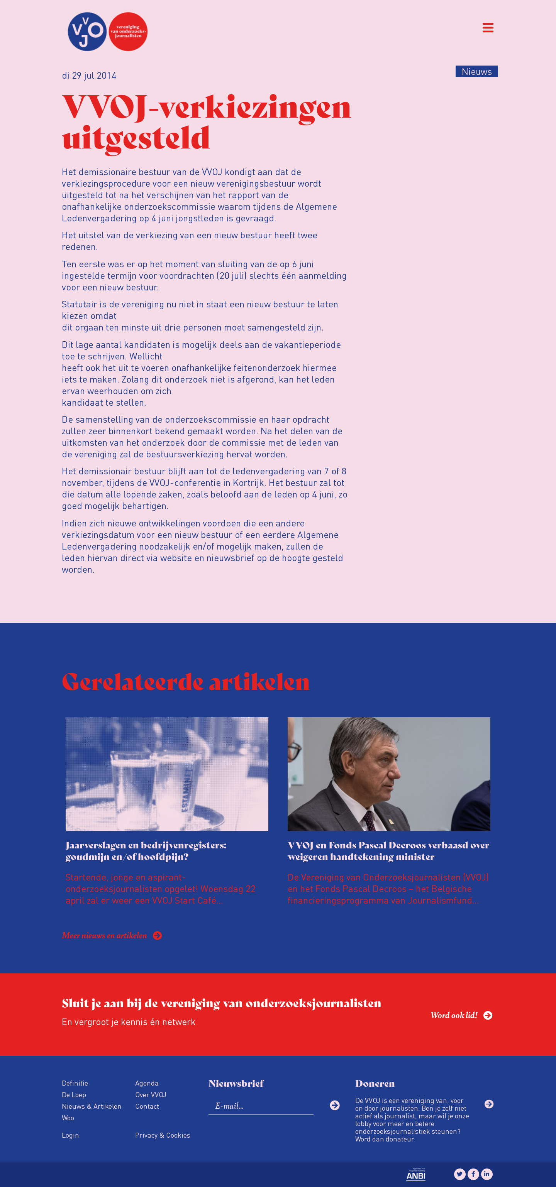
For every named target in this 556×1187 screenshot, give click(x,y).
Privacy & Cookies (162, 1134)
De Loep (74, 1094)
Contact (147, 1105)
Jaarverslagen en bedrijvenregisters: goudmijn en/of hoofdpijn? (146, 850)
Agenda (147, 1082)
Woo (68, 1117)
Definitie (75, 1082)
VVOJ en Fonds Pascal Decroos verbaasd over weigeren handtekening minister (389, 850)
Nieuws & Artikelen (92, 1105)
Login (70, 1134)
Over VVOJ (150, 1094)
